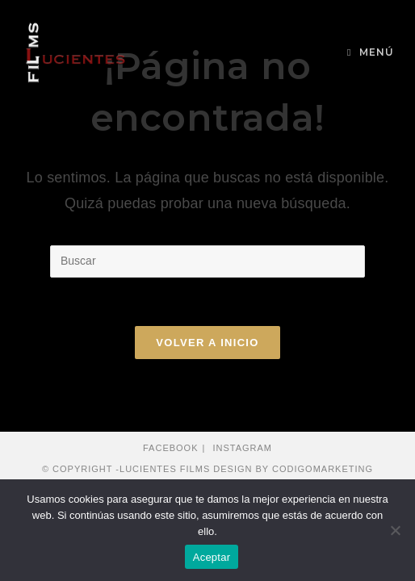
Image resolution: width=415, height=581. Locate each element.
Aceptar (212, 557)
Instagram (242, 448)
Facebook (171, 448)
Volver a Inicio (207, 342)
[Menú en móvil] (370, 52)
